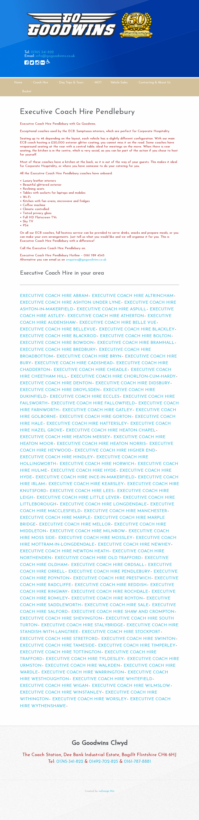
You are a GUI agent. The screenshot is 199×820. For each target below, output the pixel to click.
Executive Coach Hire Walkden (82, 666)
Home (18, 82)
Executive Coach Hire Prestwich (112, 578)
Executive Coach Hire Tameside (57, 645)
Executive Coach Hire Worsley (89, 699)
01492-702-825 (103, 761)
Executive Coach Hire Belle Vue (117, 323)
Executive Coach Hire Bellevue (57, 329)
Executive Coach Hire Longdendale (103, 504)
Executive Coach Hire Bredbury (57, 350)
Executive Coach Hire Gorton (95, 417)
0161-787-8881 (137, 761)
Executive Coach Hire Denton (56, 383)
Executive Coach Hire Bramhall (135, 343)
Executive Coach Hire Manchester (125, 511)
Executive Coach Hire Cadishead (74, 363)
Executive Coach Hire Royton (107, 598)
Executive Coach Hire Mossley (95, 538)
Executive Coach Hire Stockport (121, 632)
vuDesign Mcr (106, 791)
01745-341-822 (69, 761)
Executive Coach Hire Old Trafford (98, 558)
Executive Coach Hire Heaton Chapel (111, 430)
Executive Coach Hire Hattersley (87, 424)
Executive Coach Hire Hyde (83, 471)
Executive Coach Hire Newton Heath (64, 551)
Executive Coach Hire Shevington (61, 618)
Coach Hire (40, 82)
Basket (27, 91)
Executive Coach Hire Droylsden (60, 390)
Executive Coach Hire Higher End (115, 450)
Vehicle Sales (119, 82)
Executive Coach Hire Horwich (97, 464)
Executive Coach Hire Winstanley (61, 692)
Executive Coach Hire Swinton (138, 639)
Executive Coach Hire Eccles (84, 397)
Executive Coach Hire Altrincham (133, 296)
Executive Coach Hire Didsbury (132, 383)
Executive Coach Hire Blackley (136, 329)
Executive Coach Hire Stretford (59, 639)
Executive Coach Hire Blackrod (58, 336)
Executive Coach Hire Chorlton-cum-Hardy (123, 376)
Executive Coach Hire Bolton (135, 336)
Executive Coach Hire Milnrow (87, 531)
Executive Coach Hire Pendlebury (109, 572)
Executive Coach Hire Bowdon (57, 343)
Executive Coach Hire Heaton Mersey (65, 437)
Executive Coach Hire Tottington (60, 652)
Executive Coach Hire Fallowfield (93, 403)
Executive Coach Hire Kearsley (86, 484)
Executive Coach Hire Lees (82, 491)
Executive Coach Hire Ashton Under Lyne (70, 303)
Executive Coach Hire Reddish (111, 585)
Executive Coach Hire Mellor (75, 524)
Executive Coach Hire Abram (54, 296)
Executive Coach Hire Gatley (97, 410)
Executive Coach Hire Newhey (134, 544)
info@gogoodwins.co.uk (55, 56)
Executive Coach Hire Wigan (54, 686)
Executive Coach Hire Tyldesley (85, 659)
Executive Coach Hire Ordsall (107, 565)
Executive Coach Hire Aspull (111, 309)
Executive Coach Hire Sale (116, 605)
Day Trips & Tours (71, 82)
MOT (98, 82)
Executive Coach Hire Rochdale (109, 592)
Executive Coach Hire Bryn (89, 356)
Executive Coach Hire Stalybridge (82, 625)
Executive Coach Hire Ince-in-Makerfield (85, 477)
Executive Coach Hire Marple (55, 518)
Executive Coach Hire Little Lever (78, 498)
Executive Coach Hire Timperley (136, 645)
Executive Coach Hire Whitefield (112, 679)
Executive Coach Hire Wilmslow (131, 686)
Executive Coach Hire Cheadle (90, 370)
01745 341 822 (42, 52)
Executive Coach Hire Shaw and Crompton (122, 612)
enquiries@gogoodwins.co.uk (86, 259)
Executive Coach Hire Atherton (106, 316)
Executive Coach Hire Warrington (82, 672)
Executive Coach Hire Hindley (56, 457)
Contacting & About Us (155, 82)
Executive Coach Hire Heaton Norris (101, 444)
